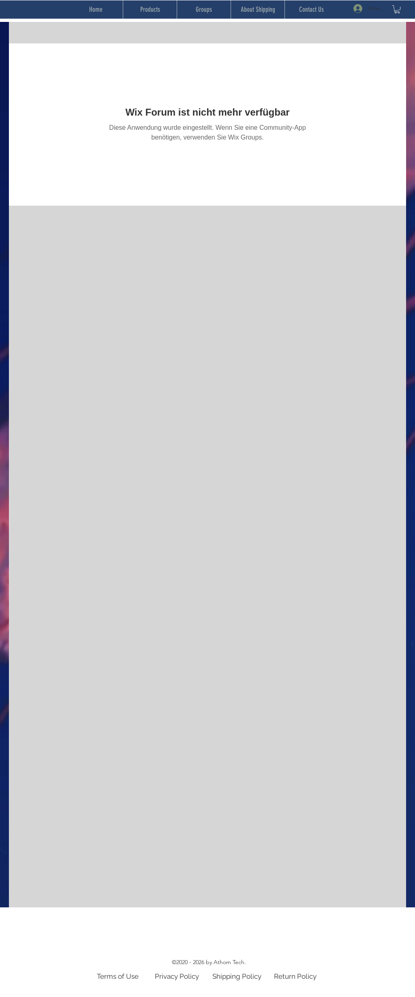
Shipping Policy (236, 976)
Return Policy (295, 976)
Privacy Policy (177, 976)
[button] (397, 9)
